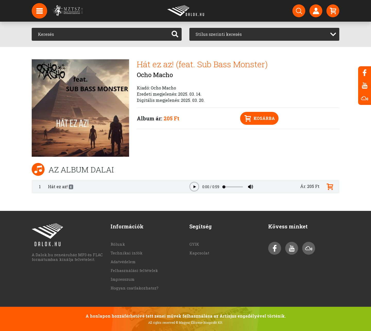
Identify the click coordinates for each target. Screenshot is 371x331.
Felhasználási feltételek (134, 270)
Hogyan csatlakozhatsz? (134, 288)
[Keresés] (100, 34)
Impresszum (122, 279)
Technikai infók (126, 252)
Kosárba (259, 118)
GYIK (194, 244)
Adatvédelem (123, 261)
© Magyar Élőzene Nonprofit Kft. (199, 322)
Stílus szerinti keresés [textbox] (219, 34)
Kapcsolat (199, 252)
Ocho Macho (155, 75)
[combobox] (264, 34)
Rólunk (118, 244)
